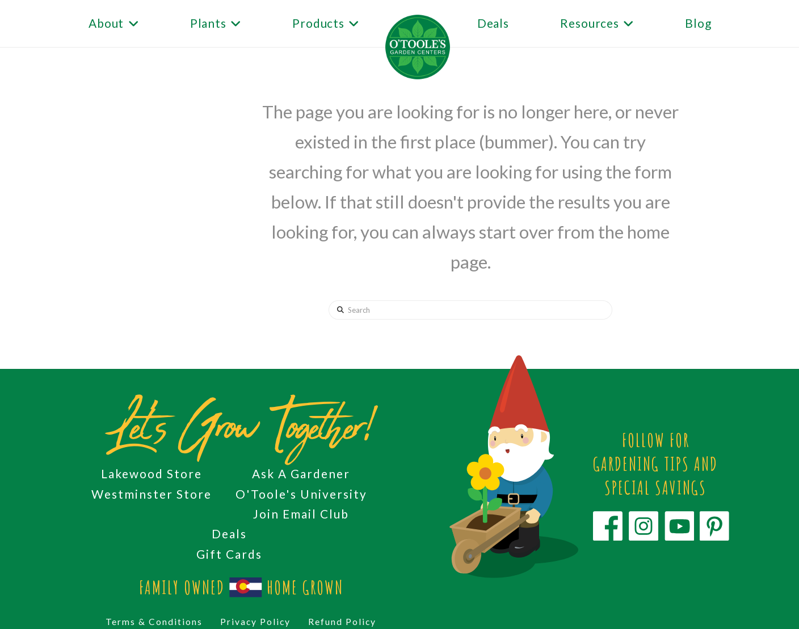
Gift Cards (229, 554)
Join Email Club (301, 514)
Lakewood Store (151, 473)
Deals (229, 533)
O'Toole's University (301, 494)
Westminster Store (151, 494)
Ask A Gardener (301, 473)
